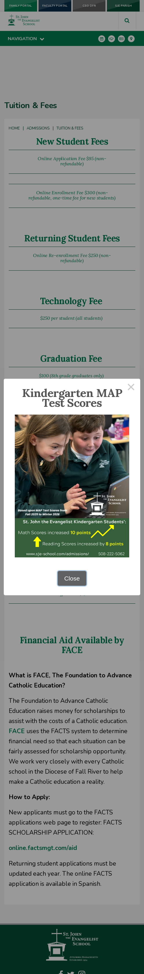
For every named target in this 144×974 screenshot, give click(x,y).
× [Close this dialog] (131, 388)
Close (72, 578)
